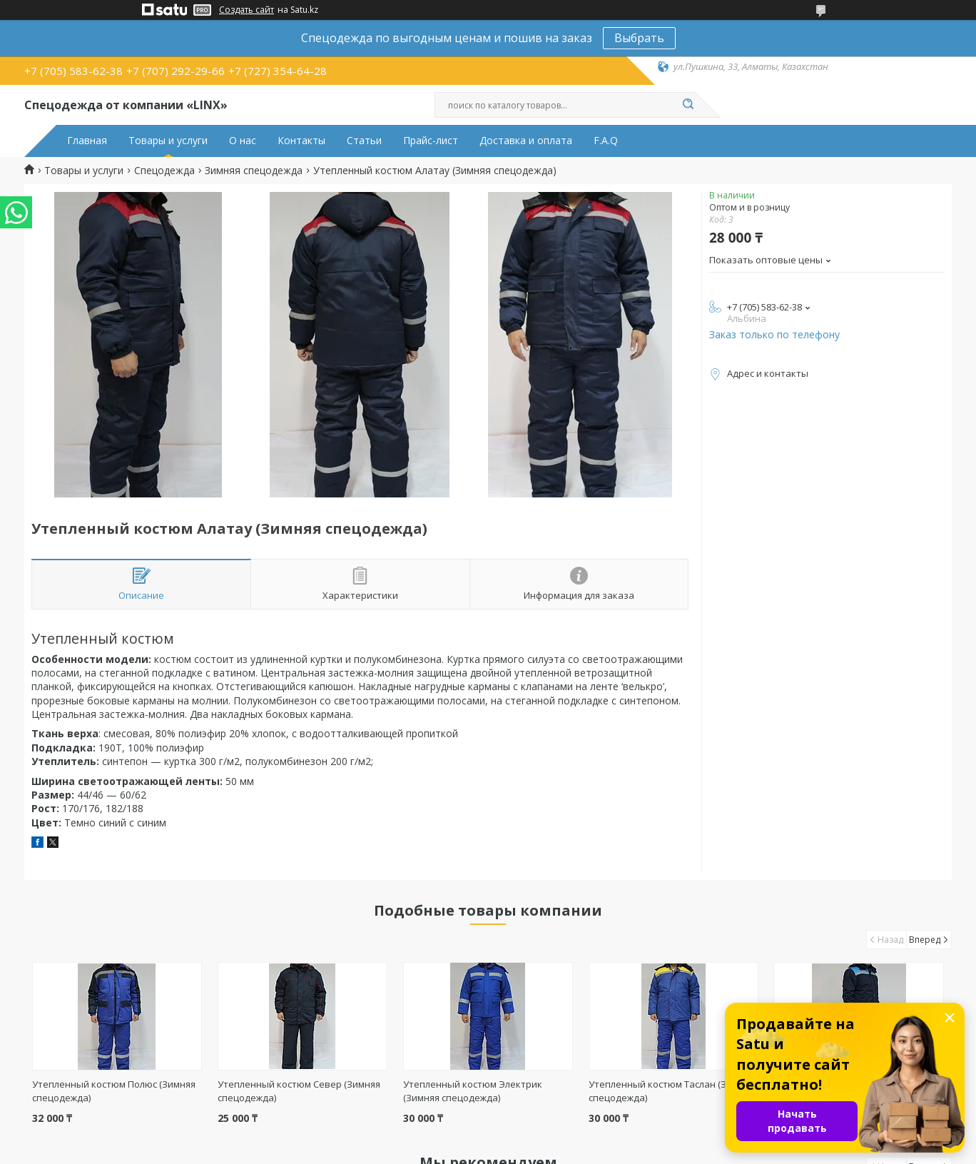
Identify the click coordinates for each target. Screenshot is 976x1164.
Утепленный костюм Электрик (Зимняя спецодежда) (472, 1091)
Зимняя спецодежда (254, 170)
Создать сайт (246, 10)
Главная (87, 141)
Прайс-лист (430, 141)
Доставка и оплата (525, 141)
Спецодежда (164, 170)
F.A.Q (606, 141)
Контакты (301, 141)
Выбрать (639, 38)
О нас (242, 141)
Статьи (364, 141)
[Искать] (687, 105)
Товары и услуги (168, 141)
